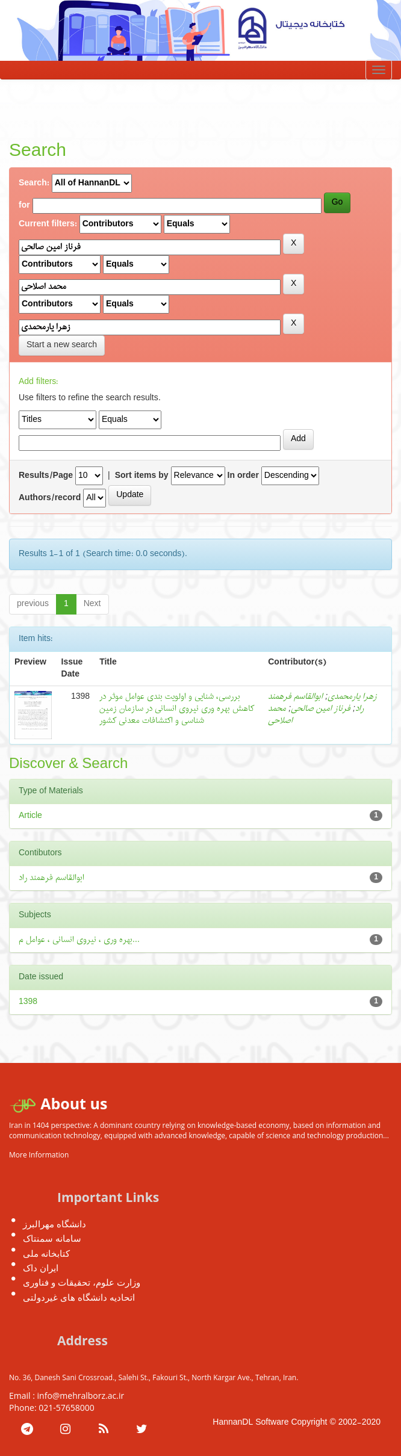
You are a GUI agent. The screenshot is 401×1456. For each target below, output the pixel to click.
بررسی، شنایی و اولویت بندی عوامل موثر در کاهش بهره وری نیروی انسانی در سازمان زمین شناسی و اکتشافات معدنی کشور (176, 709)
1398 (28, 1002)
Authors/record (50, 498)
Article (30, 816)
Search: (34, 184)
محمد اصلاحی (280, 715)
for (24, 206)
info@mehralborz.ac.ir (81, 1395)
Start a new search (61, 345)
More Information (39, 1155)
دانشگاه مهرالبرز (54, 1224)
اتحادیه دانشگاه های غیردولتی (79, 1297)
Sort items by (142, 476)
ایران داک (40, 1268)
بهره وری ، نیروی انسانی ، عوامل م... (79, 940)
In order (243, 476)
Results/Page (46, 476)
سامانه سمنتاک (52, 1238)
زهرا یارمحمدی (352, 697)
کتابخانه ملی (46, 1253)
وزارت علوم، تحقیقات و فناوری (81, 1282)
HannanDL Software (250, 1422)
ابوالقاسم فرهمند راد (51, 878)
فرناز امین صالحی (320, 709)
